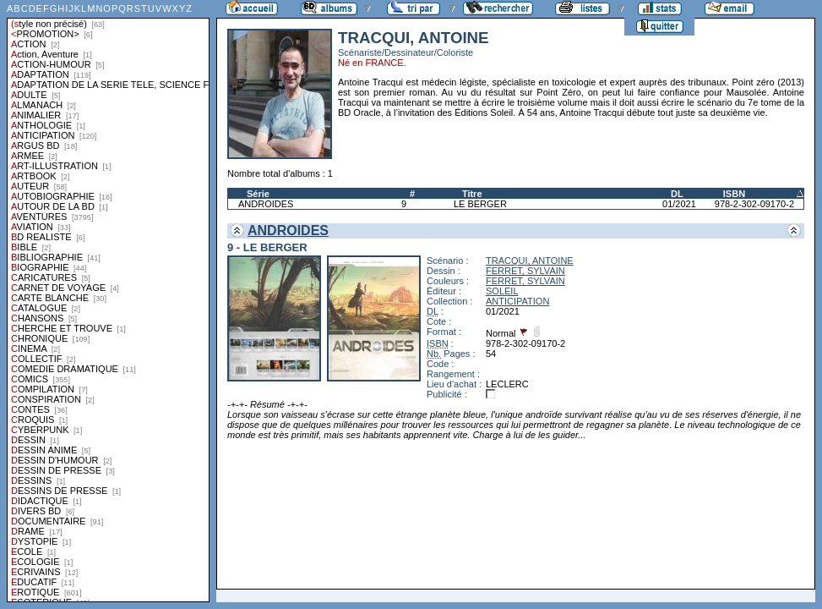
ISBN (734, 194)
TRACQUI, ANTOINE (530, 260)
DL (677, 194)
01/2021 (679, 204)
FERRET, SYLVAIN (525, 271)
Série (258, 194)
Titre (472, 194)
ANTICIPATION (517, 301)
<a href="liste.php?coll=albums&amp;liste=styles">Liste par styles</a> (108, 301)
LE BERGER (480, 204)
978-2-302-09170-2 (754, 204)
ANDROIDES (265, 204)
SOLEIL (502, 291)
